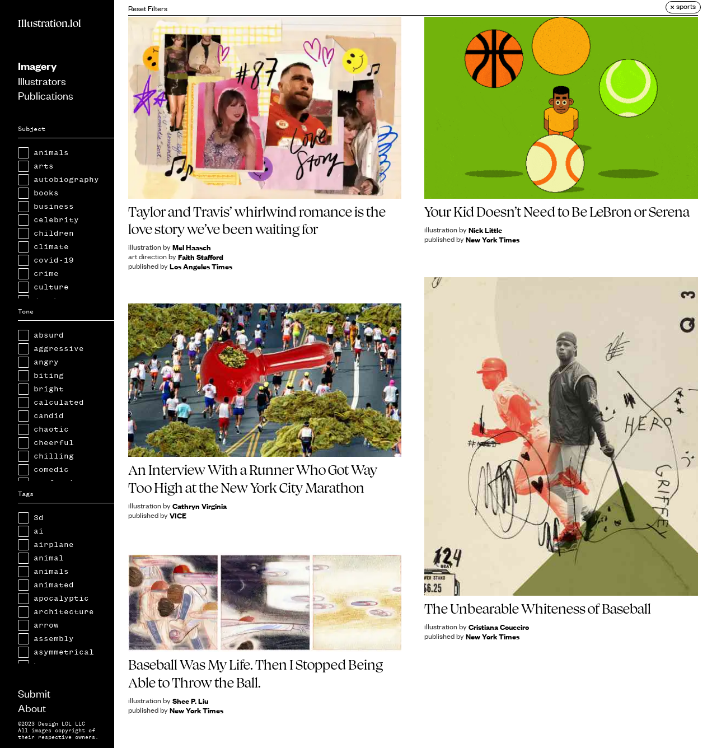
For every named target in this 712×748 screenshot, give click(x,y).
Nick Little (485, 230)
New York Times (492, 239)
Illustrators (42, 80)
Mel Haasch (191, 247)
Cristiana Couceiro (499, 627)
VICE (178, 515)
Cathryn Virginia (199, 506)
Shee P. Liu (190, 700)
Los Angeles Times (201, 266)
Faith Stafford (200, 256)
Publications (45, 95)
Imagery (37, 66)
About (32, 707)
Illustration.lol (49, 23)
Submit (34, 693)
